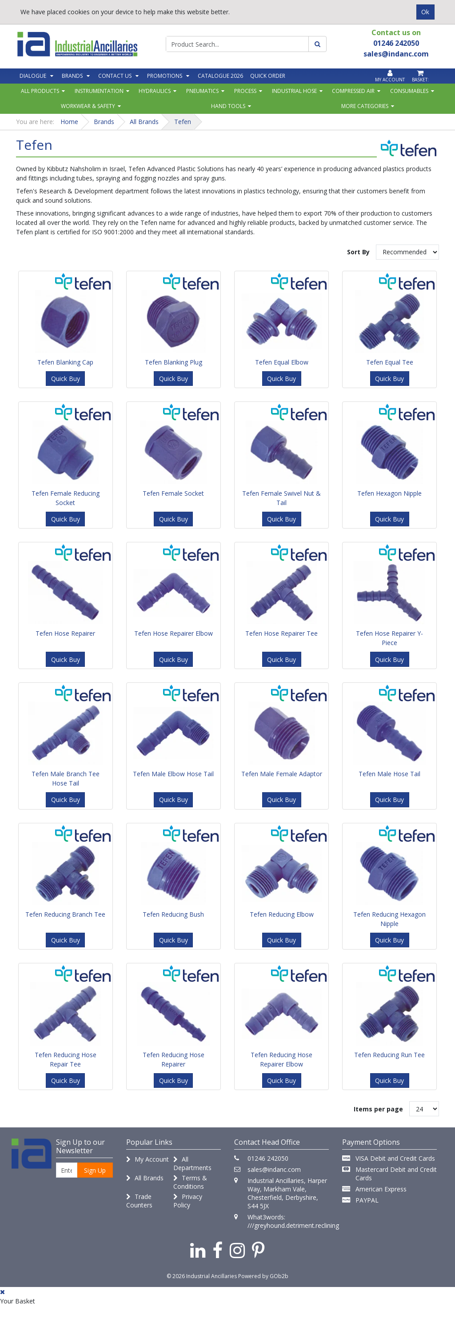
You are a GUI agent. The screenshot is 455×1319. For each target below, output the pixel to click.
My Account (147, 1159)
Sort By (358, 252)
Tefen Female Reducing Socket (66, 498)
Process (245, 91)
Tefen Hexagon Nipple (389, 493)
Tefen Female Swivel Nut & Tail (281, 498)
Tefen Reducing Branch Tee (65, 914)
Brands (72, 76)
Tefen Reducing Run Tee (389, 1054)
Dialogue (33, 76)
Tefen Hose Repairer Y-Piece (389, 638)
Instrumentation (99, 91)
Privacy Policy (187, 1200)
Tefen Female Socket (173, 493)
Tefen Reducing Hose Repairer (173, 1059)
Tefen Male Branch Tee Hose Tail (66, 778)
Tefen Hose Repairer (65, 633)
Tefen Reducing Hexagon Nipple (389, 919)
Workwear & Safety (88, 106)
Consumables (409, 91)
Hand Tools (228, 106)
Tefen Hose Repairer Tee (281, 633)
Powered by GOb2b (263, 1276)
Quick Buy (65, 378)
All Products (40, 91)
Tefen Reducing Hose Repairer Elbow (281, 1059)
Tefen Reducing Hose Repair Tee (65, 1059)
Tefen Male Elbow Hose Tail (173, 774)
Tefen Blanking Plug (173, 362)
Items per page (378, 1109)
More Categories (364, 106)
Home (69, 121)
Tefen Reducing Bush (173, 914)
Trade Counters (139, 1200)
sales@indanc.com (274, 1169)
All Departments (192, 1163)
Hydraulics (155, 91)
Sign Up (95, 1170)
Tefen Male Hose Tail (389, 774)
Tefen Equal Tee (389, 362)
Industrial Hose (294, 91)
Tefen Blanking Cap (65, 362)
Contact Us (115, 76)
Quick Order (267, 76)
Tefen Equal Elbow (281, 362)
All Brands (145, 1178)
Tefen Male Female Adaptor (281, 774)
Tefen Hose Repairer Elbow (173, 633)
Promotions (164, 76)
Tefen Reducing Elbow (282, 914)
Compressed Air (353, 91)
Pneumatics (202, 91)
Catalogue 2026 (220, 76)
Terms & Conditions (190, 1182)
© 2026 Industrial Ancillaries (202, 1276)
